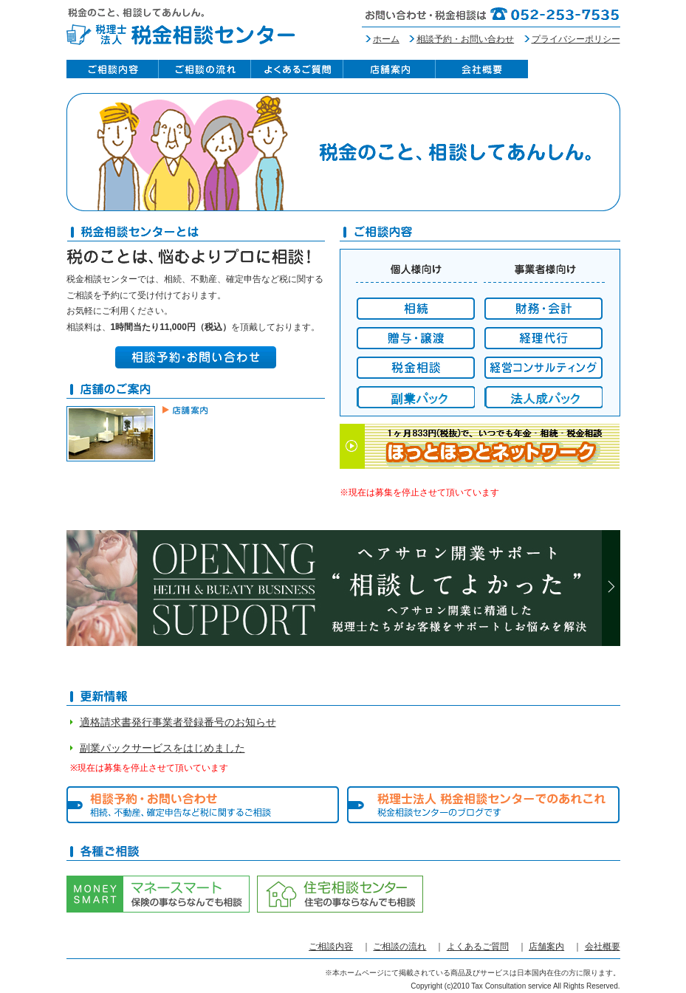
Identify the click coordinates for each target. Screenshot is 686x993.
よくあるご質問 (297, 69)
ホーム (386, 39)
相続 (416, 309)
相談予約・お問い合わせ (465, 39)
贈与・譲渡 (416, 338)
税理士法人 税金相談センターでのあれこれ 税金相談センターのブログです (483, 804)
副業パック (416, 397)
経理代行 (543, 338)
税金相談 (416, 368)
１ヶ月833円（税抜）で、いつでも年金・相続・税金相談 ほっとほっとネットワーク (480, 446)
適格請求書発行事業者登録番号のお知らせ (178, 722)
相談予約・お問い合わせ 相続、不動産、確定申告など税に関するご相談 (203, 804)
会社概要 (482, 69)
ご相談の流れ (205, 69)
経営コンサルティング (543, 368)
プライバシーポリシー (576, 39)
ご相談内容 (112, 69)
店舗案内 (389, 69)
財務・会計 (543, 309)
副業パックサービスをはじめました (162, 748)
